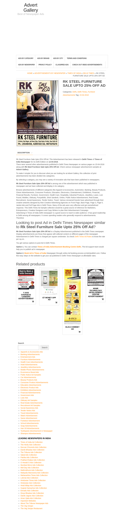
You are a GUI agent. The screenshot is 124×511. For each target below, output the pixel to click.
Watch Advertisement (29, 416)
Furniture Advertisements (30, 359)
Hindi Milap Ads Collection (31, 485)
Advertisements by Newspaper (49, 73)
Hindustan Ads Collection (30, 483)
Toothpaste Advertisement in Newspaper (37, 431)
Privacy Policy (45, 65)
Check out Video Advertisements (87, 65)
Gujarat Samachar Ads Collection (34, 488)
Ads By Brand (43, 58)
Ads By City (58, 58)
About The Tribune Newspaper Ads (34, 503)
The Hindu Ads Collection (31, 445)
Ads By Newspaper (26, 65)
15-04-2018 (84, 95)
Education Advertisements (31, 385)
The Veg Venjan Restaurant (31, 508)
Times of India (74, 73)
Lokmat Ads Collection (29, 478)
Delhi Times (88, 73)
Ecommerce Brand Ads (30, 372)
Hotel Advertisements (29, 365)
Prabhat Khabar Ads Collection (33, 460)
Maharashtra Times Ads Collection (34, 475)
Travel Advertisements (29, 413)
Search (21, 343)
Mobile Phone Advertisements (32, 370)
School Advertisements (30, 423)
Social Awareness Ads (29, 408)
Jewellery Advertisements (31, 367)
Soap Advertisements (29, 426)
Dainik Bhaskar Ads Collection (32, 450)
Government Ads (27, 395)
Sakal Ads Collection (29, 455)
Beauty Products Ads (29, 380)
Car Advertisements (28, 377)
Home (30, 73)
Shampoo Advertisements (31, 433)
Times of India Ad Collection (32, 442)
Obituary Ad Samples (29, 400)
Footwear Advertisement (30, 421)
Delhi (74, 92)
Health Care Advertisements (32, 362)
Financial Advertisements (30, 393)
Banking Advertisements (30, 354)
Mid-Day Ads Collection (30, 468)
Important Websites (28, 501)
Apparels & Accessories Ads (32, 352)
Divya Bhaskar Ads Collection (32, 493)
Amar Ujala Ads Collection (31, 498)
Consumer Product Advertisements (34, 382)
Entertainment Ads (28, 357)
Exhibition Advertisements (31, 390)
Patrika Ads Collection (29, 457)
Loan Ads (24, 398)
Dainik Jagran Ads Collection (32, 496)
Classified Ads (62, 65)
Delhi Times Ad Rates (83, 237)
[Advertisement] (62, 36)
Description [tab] (23, 153)
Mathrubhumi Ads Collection (32, 470)
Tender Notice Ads (28, 410)
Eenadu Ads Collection (30, 491)
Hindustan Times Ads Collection (33, 480)
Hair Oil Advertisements (30, 428)
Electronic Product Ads (30, 388)
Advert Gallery (30, 7)
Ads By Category (25, 58)
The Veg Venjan (27, 506)
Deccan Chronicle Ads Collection (33, 447)
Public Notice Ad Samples (31, 375)
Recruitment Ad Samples (30, 405)
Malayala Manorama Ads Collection (34, 473)
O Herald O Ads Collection (31, 463)
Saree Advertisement (29, 418)
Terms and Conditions (76, 58)
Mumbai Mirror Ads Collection (32, 465)
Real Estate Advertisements (31, 403)
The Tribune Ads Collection (31, 452)
